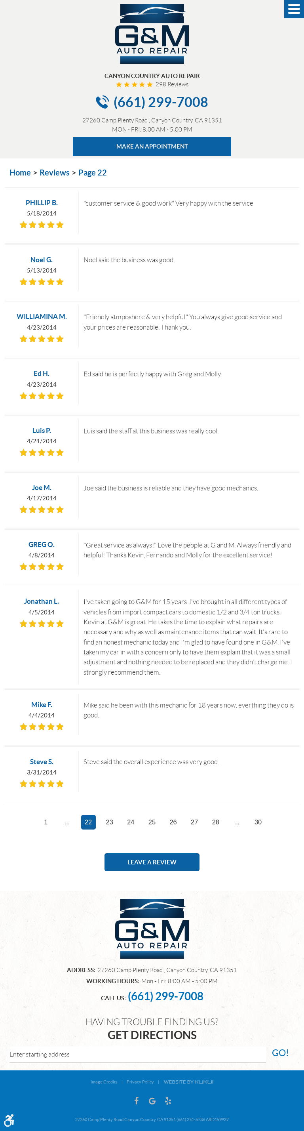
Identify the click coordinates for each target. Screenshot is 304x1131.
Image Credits (104, 1082)
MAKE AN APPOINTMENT (152, 146)
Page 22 (92, 172)
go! (280, 1053)
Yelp (168, 1101)
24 (130, 822)
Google (152, 1101)
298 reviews (172, 84)
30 (258, 822)
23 (109, 822)
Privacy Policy (140, 1082)
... (67, 822)
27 (194, 822)
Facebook (136, 1101)
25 (152, 822)
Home (20, 172)
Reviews (55, 172)
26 (173, 822)
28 (215, 822)
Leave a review (152, 862)
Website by (188, 1081)
